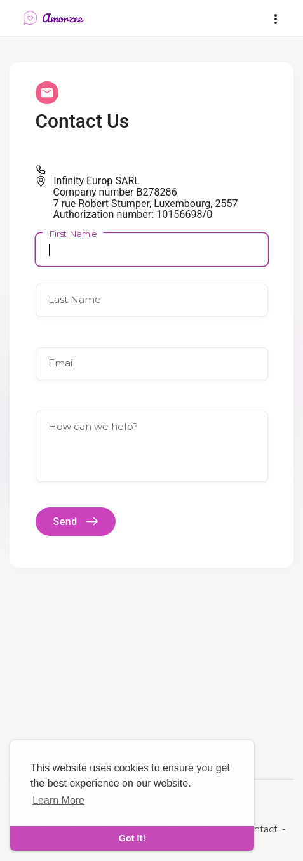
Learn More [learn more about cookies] (58, 800)
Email (61, 363)
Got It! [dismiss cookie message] (132, 838)
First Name (73, 233)
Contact (260, 829)
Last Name (74, 299)
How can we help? (93, 426)
